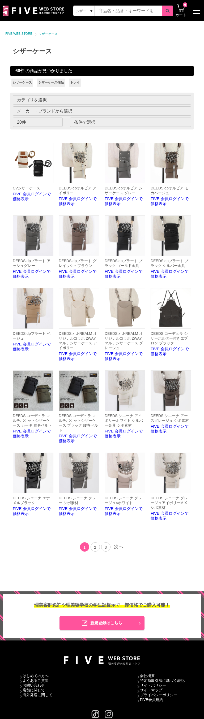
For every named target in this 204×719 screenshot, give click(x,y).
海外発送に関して (37, 695)
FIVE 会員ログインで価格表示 (33, 172)
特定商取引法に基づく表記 (162, 680)
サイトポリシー (153, 685)
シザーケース (48, 34)
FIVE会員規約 (151, 700)
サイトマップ (151, 690)
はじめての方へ (36, 676)
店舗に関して (34, 690)
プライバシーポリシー (158, 695)
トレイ (75, 82)
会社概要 (147, 676)
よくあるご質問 (36, 680)
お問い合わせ (34, 685)
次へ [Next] (119, 546)
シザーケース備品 (51, 82)
